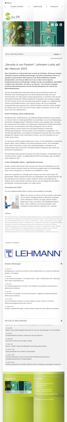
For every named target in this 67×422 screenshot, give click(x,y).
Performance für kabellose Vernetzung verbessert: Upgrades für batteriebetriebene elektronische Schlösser (31, 295)
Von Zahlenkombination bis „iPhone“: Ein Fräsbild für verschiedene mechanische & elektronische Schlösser (31, 287)
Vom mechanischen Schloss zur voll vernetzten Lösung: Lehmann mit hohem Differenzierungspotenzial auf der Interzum (29, 302)
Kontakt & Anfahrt (17, 6)
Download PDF (56, 58)
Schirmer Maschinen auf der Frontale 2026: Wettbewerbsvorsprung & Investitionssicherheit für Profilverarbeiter (28, 358)
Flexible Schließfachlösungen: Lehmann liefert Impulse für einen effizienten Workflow (32, 308)
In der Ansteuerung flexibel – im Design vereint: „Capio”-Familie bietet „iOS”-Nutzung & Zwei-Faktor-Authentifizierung (32, 280)
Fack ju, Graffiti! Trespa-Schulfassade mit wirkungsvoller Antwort (26, 347)
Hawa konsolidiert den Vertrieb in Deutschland (20, 352)
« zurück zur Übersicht (12, 242)
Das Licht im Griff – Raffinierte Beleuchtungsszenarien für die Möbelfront (29, 325)
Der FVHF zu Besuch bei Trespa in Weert (19, 341)
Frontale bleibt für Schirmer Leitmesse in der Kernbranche (24, 336)
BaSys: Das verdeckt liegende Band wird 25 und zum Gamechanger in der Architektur (33, 331)
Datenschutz (37, 6)
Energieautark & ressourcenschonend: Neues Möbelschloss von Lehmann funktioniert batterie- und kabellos (32, 272)
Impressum (54, 6)
